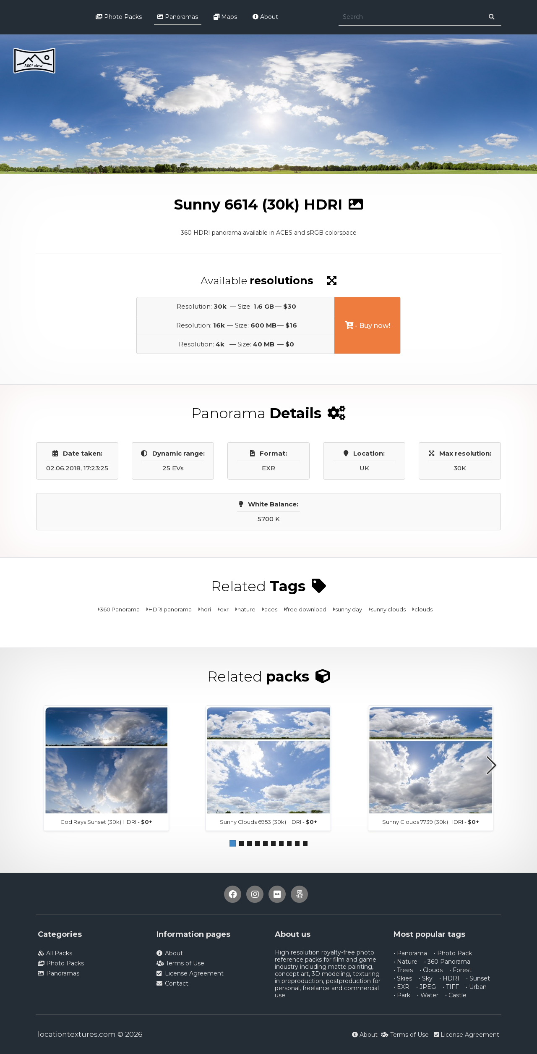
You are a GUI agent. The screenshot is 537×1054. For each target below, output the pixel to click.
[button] (232, 843)
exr (224, 609)
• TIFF (451, 987)
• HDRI (449, 978)
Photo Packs (119, 17)
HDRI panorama (170, 609)
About (265, 17)
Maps (225, 17)
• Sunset (478, 978)
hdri (206, 609)
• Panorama (410, 953)
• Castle (456, 995)
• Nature (405, 961)
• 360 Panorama (447, 961)
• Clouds (431, 970)
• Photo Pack (453, 953)
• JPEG (426, 987)
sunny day (348, 609)
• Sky (426, 978)
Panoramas (177, 17)
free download (306, 609)
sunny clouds (388, 609)
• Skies (403, 978)
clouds (423, 609)
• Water (427, 995)
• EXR (401, 987)
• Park (402, 995)
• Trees (403, 970)
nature (246, 609)
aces (270, 609)
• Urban (476, 987)
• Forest (460, 970)
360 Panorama (120, 609)
